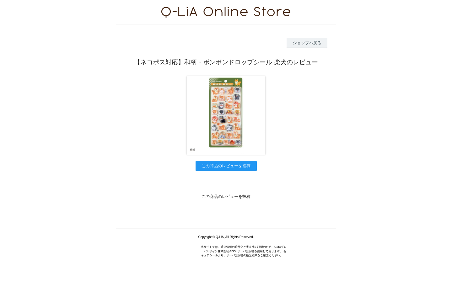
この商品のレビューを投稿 (226, 165)
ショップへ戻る (307, 42)
